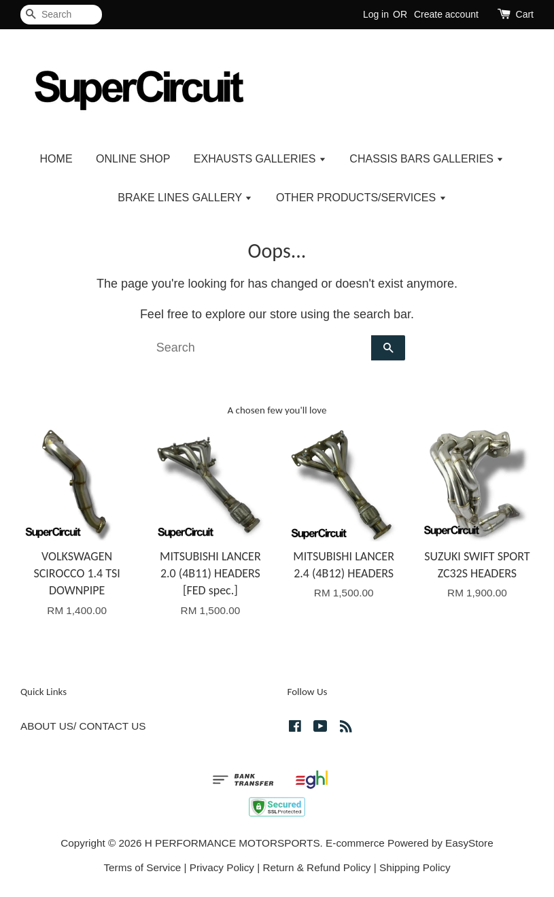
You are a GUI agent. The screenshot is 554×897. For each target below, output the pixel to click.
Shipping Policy (415, 867)
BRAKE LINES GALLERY (185, 197)
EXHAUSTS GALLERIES (260, 159)
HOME (56, 159)
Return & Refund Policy (317, 867)
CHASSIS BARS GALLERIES (426, 159)
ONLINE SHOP (133, 159)
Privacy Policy (222, 867)
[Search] (61, 14)
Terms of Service (142, 867)
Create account (446, 14)
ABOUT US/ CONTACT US (82, 726)
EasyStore (469, 843)
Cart (525, 14)
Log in (376, 14)
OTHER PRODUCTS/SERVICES (361, 197)
